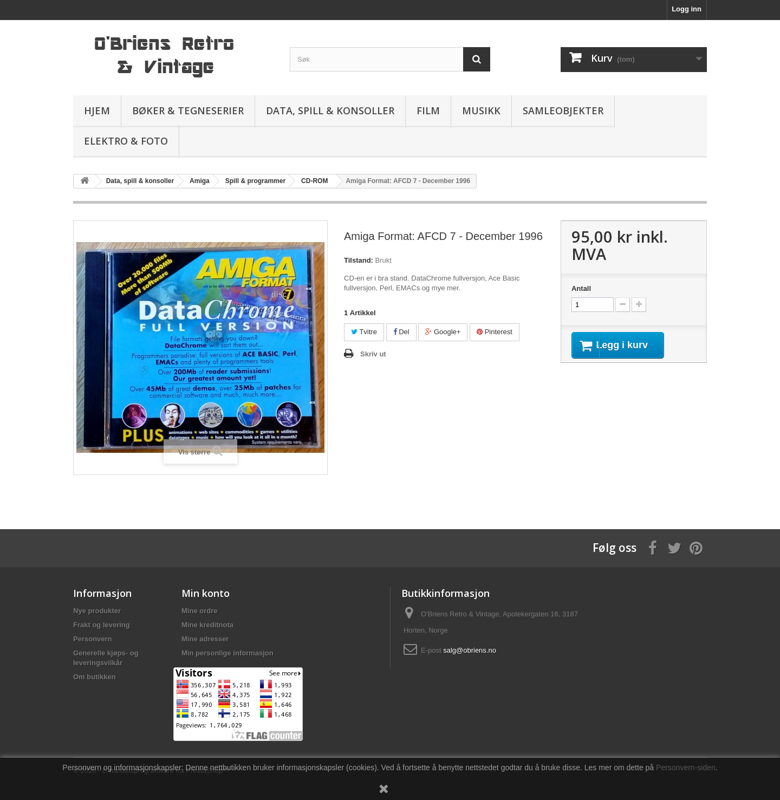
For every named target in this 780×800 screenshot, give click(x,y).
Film (428, 110)
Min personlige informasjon (227, 653)
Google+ (442, 332)
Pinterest (494, 332)
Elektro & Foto (126, 140)
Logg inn (686, 9)
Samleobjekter (563, 110)
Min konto (205, 593)
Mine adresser (205, 639)
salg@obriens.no (469, 650)
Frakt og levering (101, 625)
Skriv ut (373, 354)
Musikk (481, 110)
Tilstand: (358, 260)
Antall (581, 288)
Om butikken (94, 677)
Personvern (92, 639)
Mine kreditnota (207, 625)
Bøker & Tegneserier (188, 110)
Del (401, 332)
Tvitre (364, 332)
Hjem (97, 110)
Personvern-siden (686, 767)
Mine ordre (199, 611)
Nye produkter (97, 611)
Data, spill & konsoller (330, 110)
